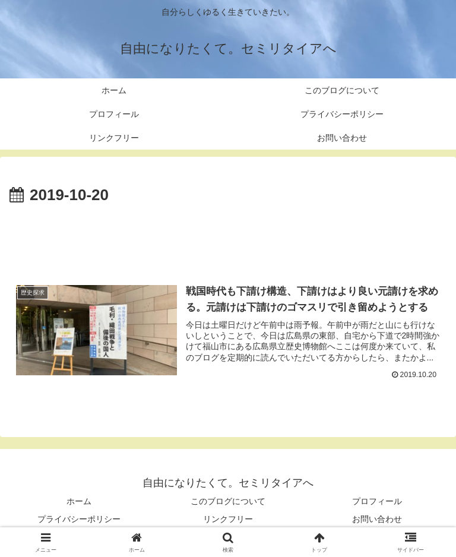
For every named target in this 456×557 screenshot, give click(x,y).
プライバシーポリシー (79, 519)
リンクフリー (228, 519)
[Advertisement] (228, 241)
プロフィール (377, 502)
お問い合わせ (377, 519)
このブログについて (228, 502)
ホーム (78, 502)
